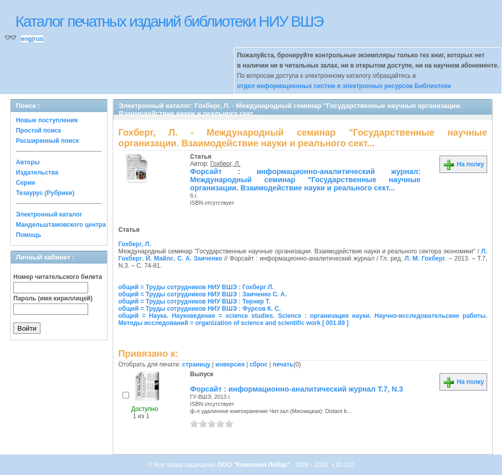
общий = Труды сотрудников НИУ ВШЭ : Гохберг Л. (196, 287)
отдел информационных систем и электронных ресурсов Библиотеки (344, 86)
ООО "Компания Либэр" (254, 464)
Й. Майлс (159, 258)
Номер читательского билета (57, 276)
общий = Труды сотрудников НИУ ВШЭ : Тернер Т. (194, 301)
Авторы (28, 162)
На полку (463, 164)
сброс (258, 364)
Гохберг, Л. (226, 163)
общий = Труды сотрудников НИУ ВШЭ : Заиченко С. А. (202, 294)
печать (283, 364)
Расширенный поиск (47, 140)
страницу (196, 364)
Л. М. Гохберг (425, 258)
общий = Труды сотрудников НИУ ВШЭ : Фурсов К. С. (199, 308)
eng (26, 38)
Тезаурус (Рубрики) (45, 193)
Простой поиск (38, 130)
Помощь (28, 235)
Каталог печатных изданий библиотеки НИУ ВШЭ (169, 21)
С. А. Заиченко (199, 258)
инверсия (230, 364)
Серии (25, 182)
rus (38, 38)
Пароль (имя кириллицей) (53, 298)
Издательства (37, 172)
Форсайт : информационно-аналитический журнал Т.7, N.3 (296, 389)
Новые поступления (47, 120)
